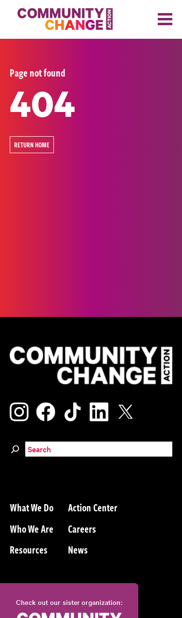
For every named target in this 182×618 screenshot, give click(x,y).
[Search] (15, 448)
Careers (82, 528)
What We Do (31, 507)
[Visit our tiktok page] (72, 410)
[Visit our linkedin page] (99, 410)
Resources (29, 549)
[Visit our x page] (128, 410)
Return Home (32, 145)
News (78, 549)
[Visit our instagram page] (19, 410)
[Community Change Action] (62, 19)
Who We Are (31, 528)
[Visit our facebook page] (45, 410)
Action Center (92, 507)
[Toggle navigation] (165, 19)
